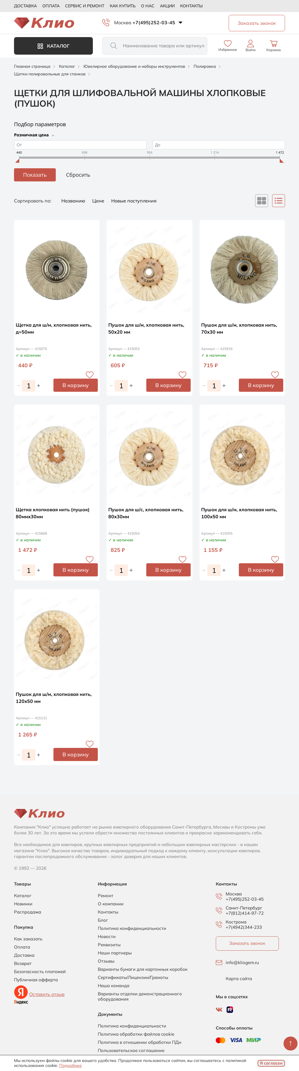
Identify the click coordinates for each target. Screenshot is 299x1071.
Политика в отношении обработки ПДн (139, 1042)
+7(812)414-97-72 (245, 913)
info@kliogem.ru (242, 962)
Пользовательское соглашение (131, 1050)
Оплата (51, 5)
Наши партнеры (115, 953)
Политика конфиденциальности (132, 928)
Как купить (122, 5)
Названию (73, 201)
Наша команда (113, 985)
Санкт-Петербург (244, 908)
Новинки (23, 904)
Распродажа (27, 912)
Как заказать (28, 939)
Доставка (25, 5)
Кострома (236, 922)
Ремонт (105, 895)
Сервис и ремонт (84, 5)
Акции (167, 5)
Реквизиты (109, 944)
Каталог (53, 46)
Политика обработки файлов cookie (136, 1034)
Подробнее (70, 1065)
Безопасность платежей (40, 971)
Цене (98, 201)
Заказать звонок (247, 943)
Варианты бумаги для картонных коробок (142, 969)
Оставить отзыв (47, 994)
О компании (111, 904)
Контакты (191, 5)
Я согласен (271, 1063)
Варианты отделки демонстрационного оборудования (140, 996)
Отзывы (106, 961)
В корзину (75, 385)
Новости (107, 936)
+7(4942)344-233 (244, 927)
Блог (103, 920)
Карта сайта (239, 978)
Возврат (23, 963)
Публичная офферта (36, 979)
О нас (147, 5)
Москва (122, 22)
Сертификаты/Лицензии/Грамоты (133, 977)
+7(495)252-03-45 (154, 22)
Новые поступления (134, 201)
